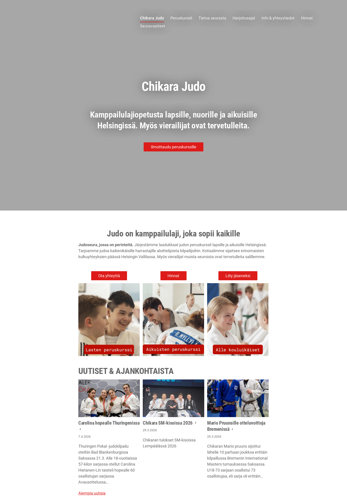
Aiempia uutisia (92, 493)
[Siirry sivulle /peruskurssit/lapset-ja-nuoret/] (109, 319)
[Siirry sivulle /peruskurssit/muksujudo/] (238, 319)
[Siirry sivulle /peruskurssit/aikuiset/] (173, 319)
